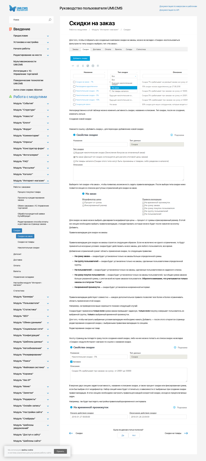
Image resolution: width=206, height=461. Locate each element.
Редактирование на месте (27, 55)
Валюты (17, 271)
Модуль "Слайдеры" (24, 418)
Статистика (18, 291)
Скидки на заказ (25, 236)
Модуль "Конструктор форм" (29, 148)
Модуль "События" (23, 103)
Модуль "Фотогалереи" (26, 155)
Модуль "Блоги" (22, 122)
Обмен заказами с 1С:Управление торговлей (33, 207)
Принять (60, 451)
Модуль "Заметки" (23, 392)
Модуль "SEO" (21, 316)
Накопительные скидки (28, 248)
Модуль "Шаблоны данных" (28, 341)
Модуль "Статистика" (25, 309)
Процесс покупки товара (29, 192)
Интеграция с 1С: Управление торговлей (25, 72)
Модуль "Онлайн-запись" (27, 405)
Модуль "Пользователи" (26, 303)
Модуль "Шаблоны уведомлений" (23, 427)
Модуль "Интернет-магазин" (29, 180)
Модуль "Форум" (22, 129)
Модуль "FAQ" (21, 161)
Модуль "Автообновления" (27, 348)
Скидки (16, 230)
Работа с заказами (21, 187)
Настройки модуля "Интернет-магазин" (27, 284)
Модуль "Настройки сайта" (28, 412)
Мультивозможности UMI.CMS (24, 63)
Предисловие (20, 35)
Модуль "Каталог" (23, 174)
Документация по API (169, 10)
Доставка (17, 260)
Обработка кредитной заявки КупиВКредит (31, 215)
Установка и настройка (25, 42)
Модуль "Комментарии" (26, 135)
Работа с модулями (29, 96)
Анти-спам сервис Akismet (27, 89)
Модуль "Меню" (22, 386)
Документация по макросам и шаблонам (178, 6)
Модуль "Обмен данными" (27, 322)
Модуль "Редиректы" (24, 399)
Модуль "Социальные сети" (28, 329)
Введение (21, 29)
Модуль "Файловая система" (29, 367)
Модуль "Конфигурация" (26, 335)
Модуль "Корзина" (23, 373)
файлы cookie (27, 450)
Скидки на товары (26, 242)
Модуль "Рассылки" (24, 167)
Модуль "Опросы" (23, 142)
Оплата (16, 265)
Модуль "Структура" (24, 109)
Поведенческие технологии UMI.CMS (28, 82)
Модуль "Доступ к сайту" (27, 434)
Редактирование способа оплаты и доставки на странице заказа (33, 223)
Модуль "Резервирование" (27, 354)
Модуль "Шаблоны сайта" (27, 441)
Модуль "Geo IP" (22, 380)
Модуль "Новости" (23, 116)
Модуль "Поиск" (22, 361)
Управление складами (23, 277)
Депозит (17, 254)
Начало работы (21, 48)
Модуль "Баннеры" (23, 296)
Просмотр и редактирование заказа (31, 199)
